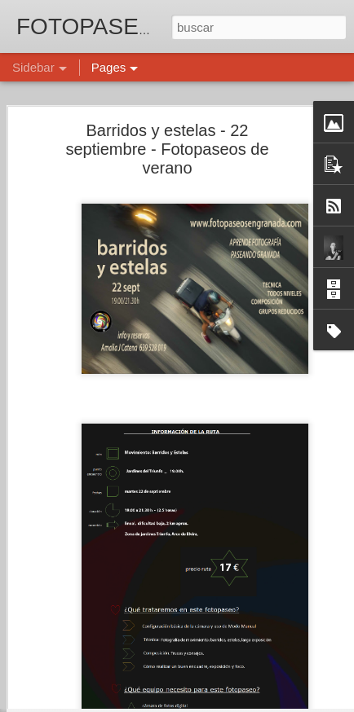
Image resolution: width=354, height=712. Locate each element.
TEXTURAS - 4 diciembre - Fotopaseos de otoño (146, 686)
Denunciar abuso (295, 703)
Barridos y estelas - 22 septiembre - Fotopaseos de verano (166, 122)
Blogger (240, 703)
